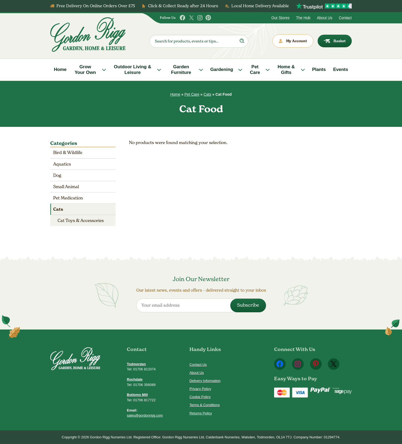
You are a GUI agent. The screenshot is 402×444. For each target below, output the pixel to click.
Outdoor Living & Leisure (132, 69)
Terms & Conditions (204, 405)
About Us (324, 18)
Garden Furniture (181, 69)
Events (340, 69)
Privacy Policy (200, 389)
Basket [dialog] (335, 41)
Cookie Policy (200, 397)
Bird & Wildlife (67, 152)
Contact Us (198, 365)
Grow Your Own (85, 69)
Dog (57, 175)
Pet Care (255, 69)
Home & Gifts (286, 69)
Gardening (221, 69)
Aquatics (62, 164)
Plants (319, 69)
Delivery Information (205, 381)
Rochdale (135, 379)
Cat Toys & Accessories (81, 220)
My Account (293, 41)
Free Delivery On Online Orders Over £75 (95, 5)
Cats (207, 94)
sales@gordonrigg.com (145, 415)
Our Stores (280, 18)
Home (60, 69)
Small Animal (66, 186)
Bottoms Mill (137, 395)
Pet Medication (68, 197)
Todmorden (136, 364)
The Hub (303, 18)
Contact (345, 18)
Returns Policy (200, 413)
